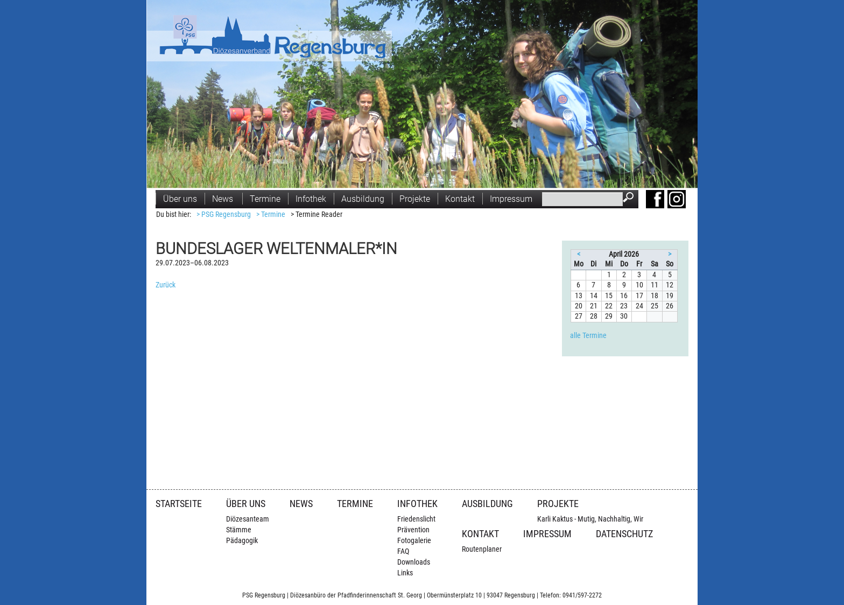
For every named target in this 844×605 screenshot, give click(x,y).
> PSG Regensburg (223, 214)
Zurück (165, 285)
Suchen (630, 198)
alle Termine (588, 335)
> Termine (270, 214)
